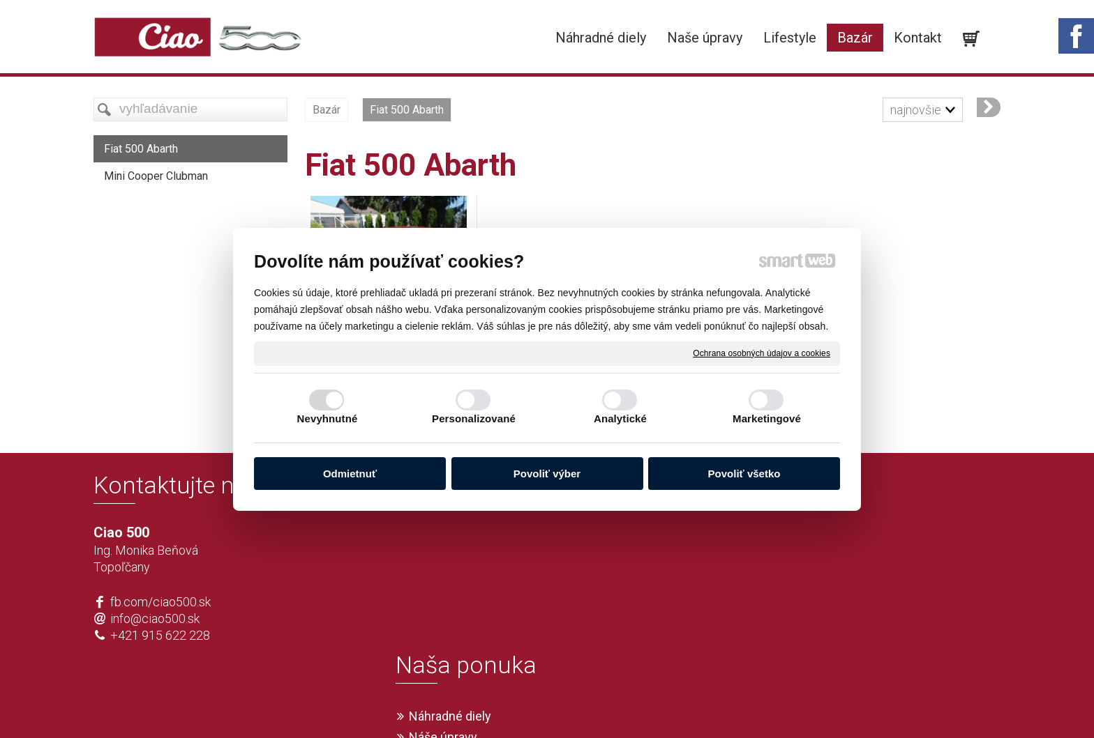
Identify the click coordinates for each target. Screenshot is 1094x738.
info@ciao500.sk (155, 618)
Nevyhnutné (327, 418)
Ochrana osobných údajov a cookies (761, 353)
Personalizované (474, 418)
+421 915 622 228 (160, 635)
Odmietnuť (350, 473)
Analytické (620, 418)
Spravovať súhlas (754, 704)
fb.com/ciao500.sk (160, 601)
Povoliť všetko (744, 473)
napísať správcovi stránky (507, 704)
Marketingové (767, 418)
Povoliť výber (547, 473)
